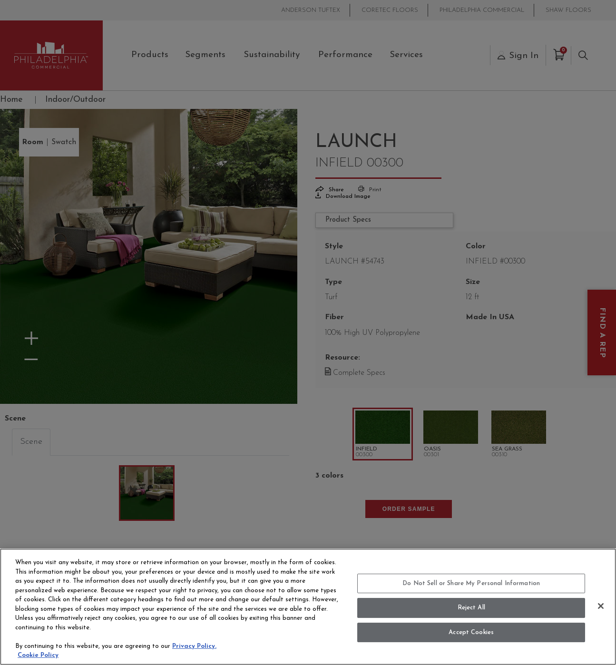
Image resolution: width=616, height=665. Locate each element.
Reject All (471, 608)
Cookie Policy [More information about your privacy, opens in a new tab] (38, 655)
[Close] (600, 606)
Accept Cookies (471, 632)
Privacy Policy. (194, 646)
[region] (308, 606)
